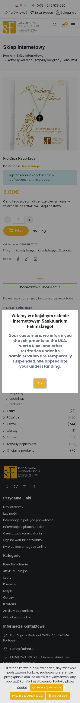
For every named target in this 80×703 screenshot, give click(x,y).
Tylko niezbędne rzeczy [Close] (27, 695)
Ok (40, 383)
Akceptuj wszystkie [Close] (46, 687)
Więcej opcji (57, 696)
